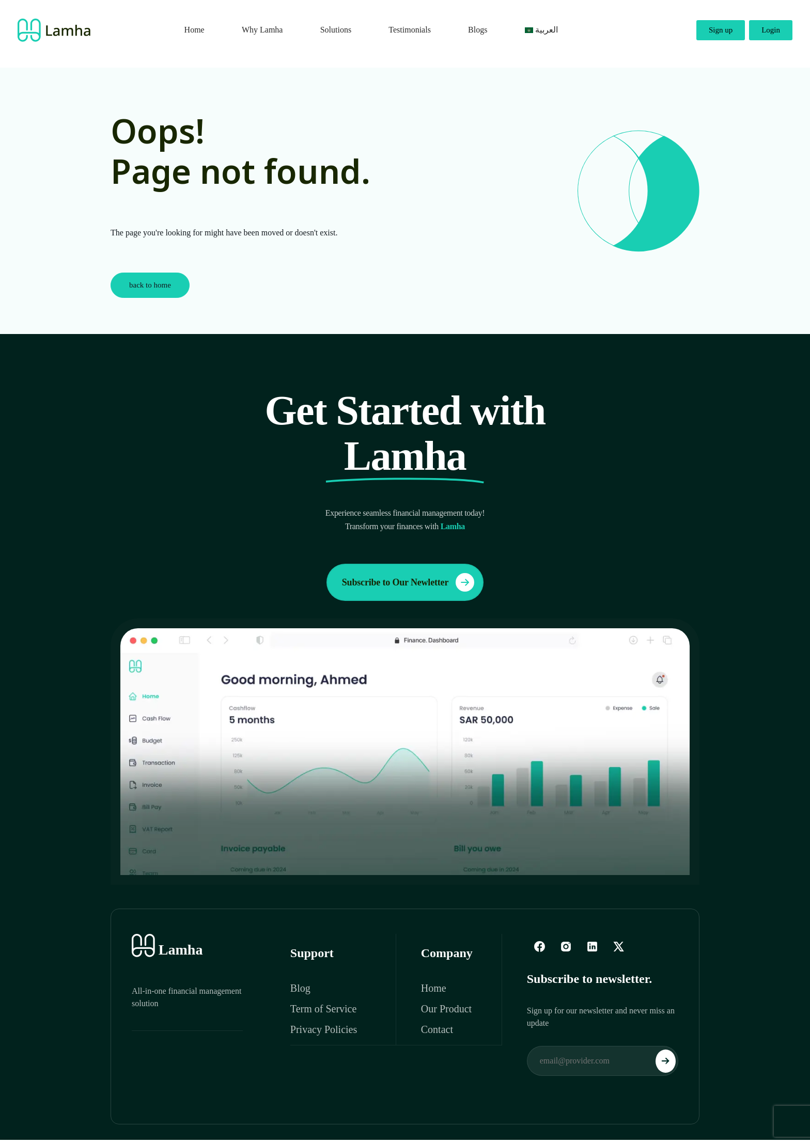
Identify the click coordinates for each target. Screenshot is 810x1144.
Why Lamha (262, 29)
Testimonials (409, 29)
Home (194, 29)
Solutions (335, 29)
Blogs (477, 29)
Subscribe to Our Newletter (408, 582)
